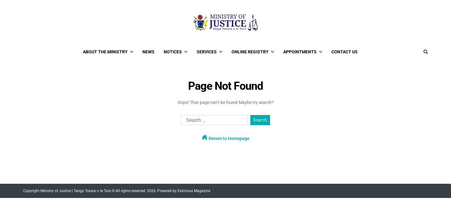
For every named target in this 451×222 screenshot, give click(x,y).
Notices (175, 51)
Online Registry (253, 51)
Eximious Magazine (194, 191)
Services (209, 51)
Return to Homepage (225, 137)
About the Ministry (108, 51)
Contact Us (344, 51)
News (148, 51)
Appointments (302, 51)
